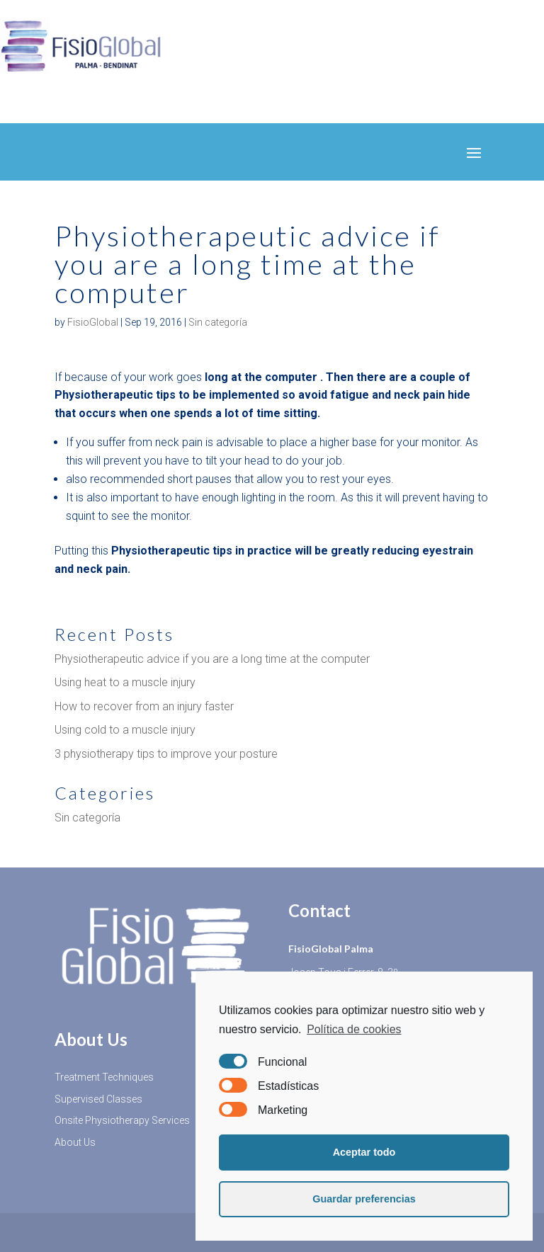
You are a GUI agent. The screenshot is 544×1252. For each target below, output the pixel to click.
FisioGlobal (92, 322)
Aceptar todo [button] (364, 1152)
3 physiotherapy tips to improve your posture (166, 754)
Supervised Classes (98, 1099)
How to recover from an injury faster (144, 706)
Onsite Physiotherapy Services (122, 1120)
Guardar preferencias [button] (364, 1199)
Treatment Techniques (104, 1077)
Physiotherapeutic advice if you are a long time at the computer (212, 659)
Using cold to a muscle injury (125, 729)
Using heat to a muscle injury (125, 682)
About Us (75, 1142)
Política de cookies (354, 1029)
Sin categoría (217, 322)
